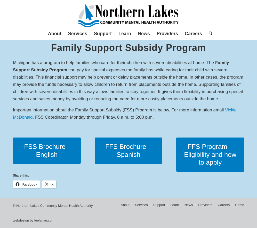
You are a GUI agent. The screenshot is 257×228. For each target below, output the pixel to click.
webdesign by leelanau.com (33, 220)
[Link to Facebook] (236, 12)
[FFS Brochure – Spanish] (129, 151)
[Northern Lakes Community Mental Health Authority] (128, 15)
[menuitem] (55, 33)
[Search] (208, 33)
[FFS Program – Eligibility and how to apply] (210, 155)
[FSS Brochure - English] (47, 151)
